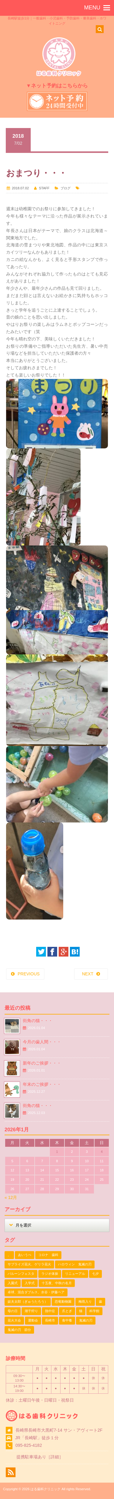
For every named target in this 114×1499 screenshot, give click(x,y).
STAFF (44, 188)
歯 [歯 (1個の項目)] (100, 1301)
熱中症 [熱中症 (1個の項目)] (50, 1311)
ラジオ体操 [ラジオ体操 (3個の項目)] (49, 1273)
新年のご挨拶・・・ (42, 1063)
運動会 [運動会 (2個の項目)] (33, 1320)
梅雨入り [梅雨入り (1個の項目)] (85, 1301)
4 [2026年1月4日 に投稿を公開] (101, 1151)
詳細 (54, 1456)
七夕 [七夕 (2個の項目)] (95, 1273)
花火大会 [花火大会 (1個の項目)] (14, 1320)
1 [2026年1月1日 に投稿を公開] (57, 1151)
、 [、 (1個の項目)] (9, 1255)
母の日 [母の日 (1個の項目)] (13, 1311)
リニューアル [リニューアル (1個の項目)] (75, 1273)
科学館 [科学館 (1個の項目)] (94, 1311)
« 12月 (11, 1197)
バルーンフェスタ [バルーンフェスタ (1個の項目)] (21, 1273)
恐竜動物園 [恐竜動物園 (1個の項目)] (63, 1301)
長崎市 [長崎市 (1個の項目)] (50, 1320)
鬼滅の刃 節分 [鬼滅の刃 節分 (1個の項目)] (19, 1330)
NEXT (87, 973)
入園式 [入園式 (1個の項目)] (13, 1283)
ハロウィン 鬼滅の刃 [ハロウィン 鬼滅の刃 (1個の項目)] (75, 1264)
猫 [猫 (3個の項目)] (80, 1311)
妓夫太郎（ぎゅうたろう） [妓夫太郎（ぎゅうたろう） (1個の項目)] (28, 1301)
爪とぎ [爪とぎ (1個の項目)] (67, 1311)
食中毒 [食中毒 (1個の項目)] (67, 1320)
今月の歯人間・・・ (42, 1041)
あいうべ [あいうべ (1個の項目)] (24, 1255)
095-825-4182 (29, 1445)
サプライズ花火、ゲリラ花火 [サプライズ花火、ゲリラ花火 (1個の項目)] (29, 1264)
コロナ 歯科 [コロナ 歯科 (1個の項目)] (48, 1255)
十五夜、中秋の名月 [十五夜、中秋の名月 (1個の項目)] (57, 1283)
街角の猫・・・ (38, 1020)
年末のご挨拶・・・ (42, 1084)
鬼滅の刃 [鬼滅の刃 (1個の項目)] (85, 1320)
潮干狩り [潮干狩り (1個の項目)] (31, 1311)
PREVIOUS (29, 973)
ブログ (65, 188)
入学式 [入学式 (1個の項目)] (30, 1283)
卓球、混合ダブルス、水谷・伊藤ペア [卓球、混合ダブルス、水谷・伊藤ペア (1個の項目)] (36, 1292)
